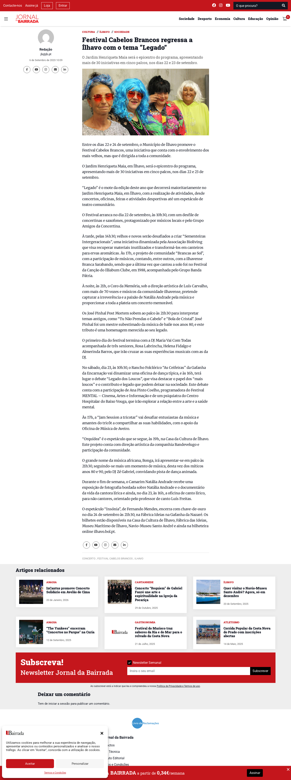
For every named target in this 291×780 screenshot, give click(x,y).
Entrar (63, 5)
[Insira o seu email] (188, 671)
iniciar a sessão (59, 703)
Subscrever (260, 671)
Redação (45, 49)
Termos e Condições (55, 772)
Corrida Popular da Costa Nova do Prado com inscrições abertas (247, 632)
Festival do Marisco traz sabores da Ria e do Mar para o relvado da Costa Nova (158, 632)
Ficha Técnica (110, 752)
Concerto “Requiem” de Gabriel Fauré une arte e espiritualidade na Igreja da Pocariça (158, 594)
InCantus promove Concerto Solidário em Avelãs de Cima (68, 590)
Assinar (255, 773)
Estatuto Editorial (112, 758)
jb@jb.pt (45, 54)
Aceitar (30, 763)
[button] (102, 733)
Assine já (31, 5)
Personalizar (80, 763)
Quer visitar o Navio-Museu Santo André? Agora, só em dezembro (245, 592)
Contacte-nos (12, 5)
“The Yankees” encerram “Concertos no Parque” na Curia (70, 630)
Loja (47, 5)
